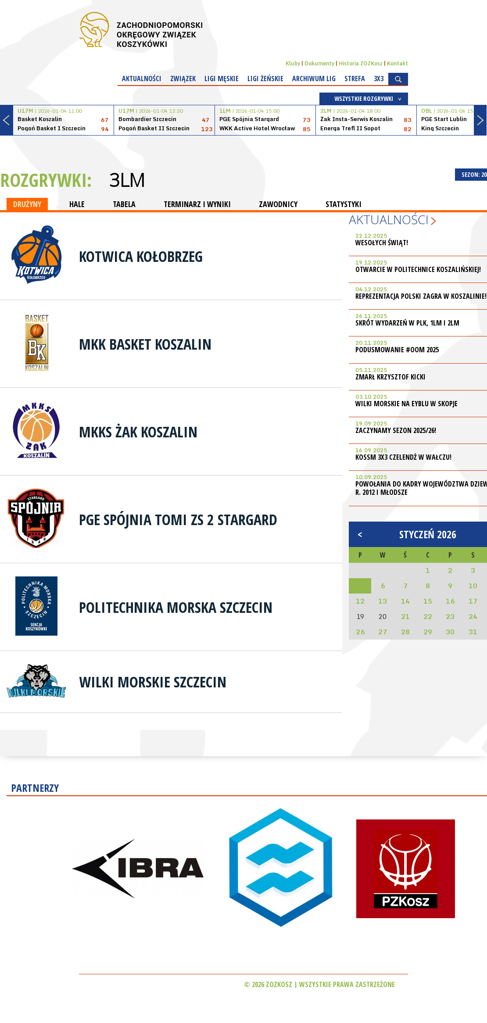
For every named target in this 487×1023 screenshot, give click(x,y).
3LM (127, 179)
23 (450, 616)
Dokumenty (319, 63)
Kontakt (397, 63)
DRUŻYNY (27, 204)
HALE (77, 204)
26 (360, 631)
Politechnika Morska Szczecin (175, 607)
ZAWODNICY (278, 204)
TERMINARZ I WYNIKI (197, 204)
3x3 (378, 78)
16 (450, 601)
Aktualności (141, 78)
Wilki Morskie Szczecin (152, 682)
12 (360, 601)
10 (473, 585)
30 (450, 631)
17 (473, 601)
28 (405, 631)
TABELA (124, 204)
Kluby (293, 63)
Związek (183, 78)
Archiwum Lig (314, 78)
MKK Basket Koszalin (145, 344)
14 (405, 601)
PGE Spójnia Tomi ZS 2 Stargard (178, 519)
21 (405, 616)
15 (427, 601)
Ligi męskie (221, 78)
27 (382, 631)
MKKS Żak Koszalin (138, 432)
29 (427, 631)
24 (473, 616)
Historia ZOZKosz (361, 63)
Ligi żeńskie (265, 78)
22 (427, 616)
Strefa (354, 78)
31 (473, 631)
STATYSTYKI (344, 204)
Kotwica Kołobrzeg (141, 256)
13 (382, 601)
